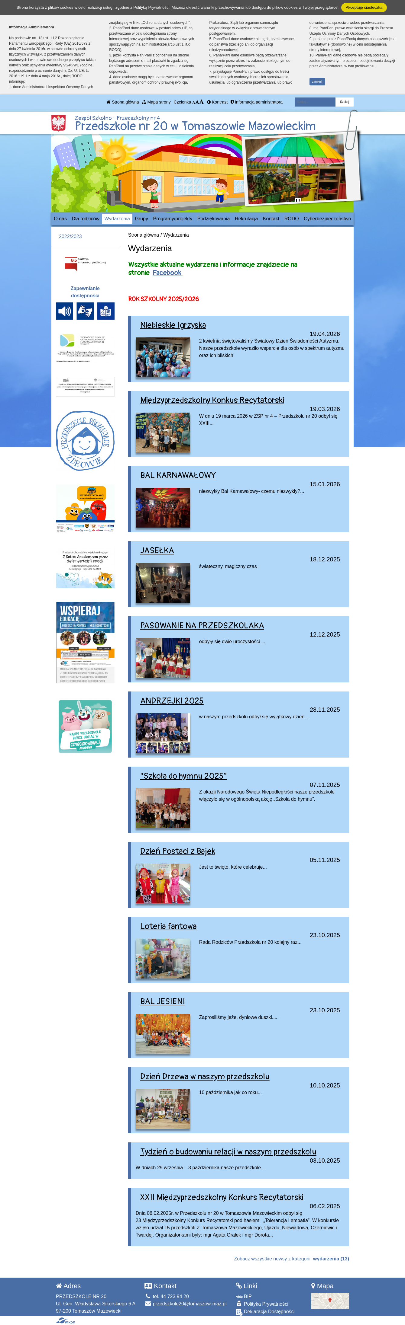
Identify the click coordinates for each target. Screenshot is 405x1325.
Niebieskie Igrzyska (173, 325)
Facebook (168, 273)
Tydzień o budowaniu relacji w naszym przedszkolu (228, 1152)
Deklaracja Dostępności (265, 1312)
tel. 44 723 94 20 (166, 1296)
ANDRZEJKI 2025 (172, 701)
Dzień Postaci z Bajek (177, 851)
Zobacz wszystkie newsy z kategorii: (291, 1258)
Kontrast (217, 102)
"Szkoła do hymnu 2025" (183, 776)
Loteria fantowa (168, 926)
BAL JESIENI (162, 1001)
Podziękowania (213, 218)
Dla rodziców (85, 218)
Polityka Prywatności (262, 1304)
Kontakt (271, 218)
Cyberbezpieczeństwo (327, 218)
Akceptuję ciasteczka (364, 7)
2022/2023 (70, 236)
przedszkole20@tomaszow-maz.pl (185, 1303)
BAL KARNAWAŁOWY (178, 475)
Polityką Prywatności (151, 7)
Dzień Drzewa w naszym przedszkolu (205, 1076)
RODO (291, 218)
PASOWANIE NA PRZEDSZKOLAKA (202, 626)
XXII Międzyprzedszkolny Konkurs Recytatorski (221, 1197)
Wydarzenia (117, 218)
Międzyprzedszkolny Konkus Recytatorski (212, 400)
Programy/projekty (172, 218)
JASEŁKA (157, 550)
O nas (60, 218)
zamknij (317, 81)
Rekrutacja (246, 218)
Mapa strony (156, 102)
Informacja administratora (257, 102)
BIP (244, 1296)
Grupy (141, 218)
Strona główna (123, 102)
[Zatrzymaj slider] (298, 202)
